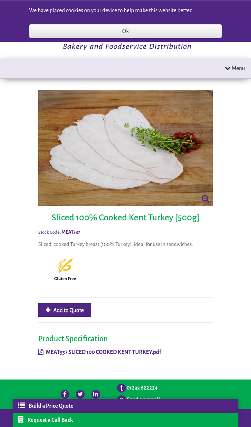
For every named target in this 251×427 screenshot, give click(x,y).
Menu (235, 68)
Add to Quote (68, 310)
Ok (125, 31)
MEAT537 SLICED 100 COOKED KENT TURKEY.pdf (99, 352)
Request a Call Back (45, 419)
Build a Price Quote (46, 405)
